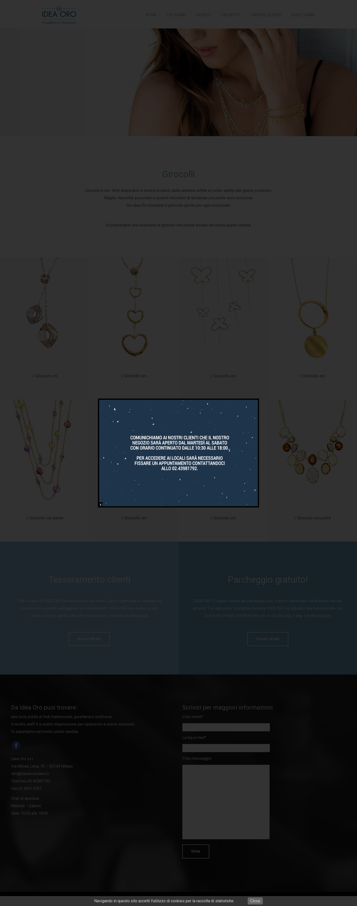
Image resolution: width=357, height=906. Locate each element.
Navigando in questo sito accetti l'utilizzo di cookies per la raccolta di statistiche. (164, 901)
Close (255, 901)
